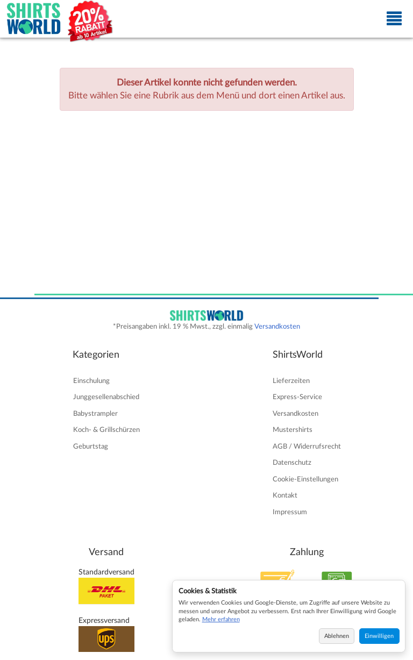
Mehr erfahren (221, 619)
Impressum (290, 512)
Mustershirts (292, 430)
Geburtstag (90, 446)
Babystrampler (95, 413)
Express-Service (297, 397)
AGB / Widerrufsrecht (307, 446)
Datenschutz (292, 462)
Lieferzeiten (291, 381)
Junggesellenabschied (106, 397)
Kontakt (285, 495)
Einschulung (91, 381)
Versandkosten (277, 326)
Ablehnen (336, 636)
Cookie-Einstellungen (305, 479)
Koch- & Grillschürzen (106, 430)
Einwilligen (379, 636)
